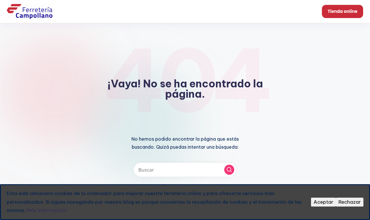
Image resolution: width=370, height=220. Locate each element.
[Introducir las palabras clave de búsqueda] (185, 169)
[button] (229, 170)
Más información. (47, 210)
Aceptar (323, 202)
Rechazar (349, 202)
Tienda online (342, 11)
